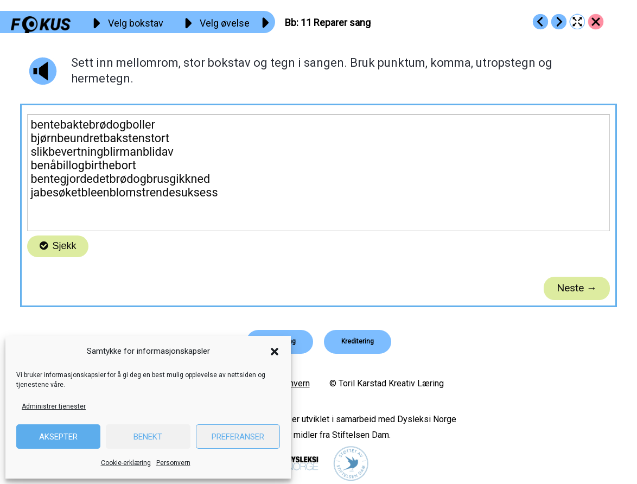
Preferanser (238, 437)
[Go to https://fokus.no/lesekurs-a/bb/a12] (559, 21)
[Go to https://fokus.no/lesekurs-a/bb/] (596, 21)
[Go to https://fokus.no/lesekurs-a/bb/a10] (540, 21)
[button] (274, 351)
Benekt (147, 437)
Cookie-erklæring (126, 463)
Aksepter (58, 437)
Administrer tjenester (54, 406)
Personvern (173, 463)
